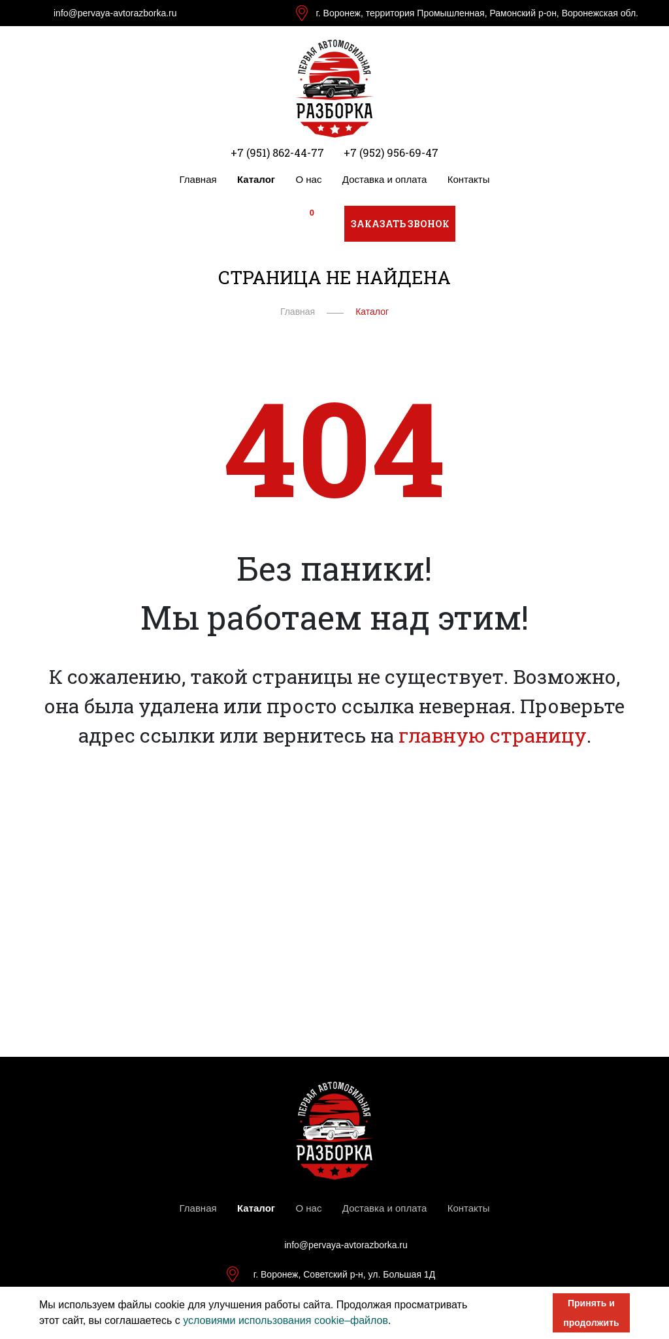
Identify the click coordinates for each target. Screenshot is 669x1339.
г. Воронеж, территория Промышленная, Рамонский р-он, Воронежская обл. (477, 13)
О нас (309, 179)
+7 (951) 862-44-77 (277, 152)
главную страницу (493, 735)
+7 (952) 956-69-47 (391, 152)
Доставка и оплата (384, 179)
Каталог (256, 179)
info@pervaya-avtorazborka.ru (115, 13)
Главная (198, 179)
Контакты (469, 179)
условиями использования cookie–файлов (285, 1320)
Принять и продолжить (591, 1313)
